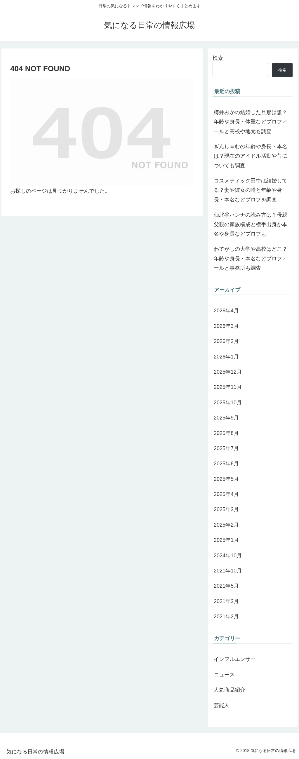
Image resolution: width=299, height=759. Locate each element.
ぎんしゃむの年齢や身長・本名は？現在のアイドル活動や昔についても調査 (250, 156)
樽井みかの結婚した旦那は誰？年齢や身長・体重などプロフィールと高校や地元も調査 (250, 121)
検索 (218, 58)
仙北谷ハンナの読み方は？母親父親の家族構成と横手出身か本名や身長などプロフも (250, 224)
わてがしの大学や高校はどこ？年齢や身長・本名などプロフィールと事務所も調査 (250, 258)
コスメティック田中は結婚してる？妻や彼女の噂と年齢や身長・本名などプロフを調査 (250, 190)
